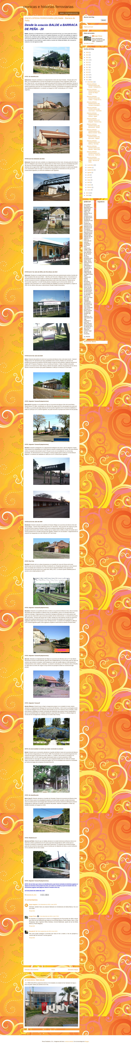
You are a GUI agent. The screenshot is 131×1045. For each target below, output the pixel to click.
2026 (87, 52)
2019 (87, 62)
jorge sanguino (33, 904)
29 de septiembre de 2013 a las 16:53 (47, 931)
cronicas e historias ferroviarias (48, 7)
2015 (87, 70)
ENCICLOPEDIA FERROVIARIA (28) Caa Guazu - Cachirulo (94, 109)
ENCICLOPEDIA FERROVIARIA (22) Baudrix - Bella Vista (93, 148)
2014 (87, 72)
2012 (87, 77)
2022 (87, 57)
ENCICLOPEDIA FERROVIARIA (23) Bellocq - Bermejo (93, 142)
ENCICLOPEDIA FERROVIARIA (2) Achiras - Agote (93, 114)
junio (88, 177)
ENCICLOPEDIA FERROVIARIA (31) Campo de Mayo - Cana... (93, 92)
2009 (87, 195)
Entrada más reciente (31, 969)
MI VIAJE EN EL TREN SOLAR (34, 980)
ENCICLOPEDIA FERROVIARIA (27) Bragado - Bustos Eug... (94, 120)
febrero (89, 187)
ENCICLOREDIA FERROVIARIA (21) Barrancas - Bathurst (93, 153)
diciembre (90, 82)
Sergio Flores (33, 916)
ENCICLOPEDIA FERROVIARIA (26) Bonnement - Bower (93, 126)
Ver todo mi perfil (88, 43)
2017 (87, 67)
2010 (87, 193)
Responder (32, 911)
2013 (87, 74)
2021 (87, 60)
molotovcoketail (69, 1041)
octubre (89, 167)
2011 (87, 79)
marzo (89, 185)
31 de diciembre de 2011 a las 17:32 (48, 916)
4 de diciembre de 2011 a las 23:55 (47, 904)
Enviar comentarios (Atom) (55, 975)
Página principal (88, 27)
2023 (87, 55)
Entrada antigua (73, 969)
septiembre (90, 170)
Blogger (87, 1041)
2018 (87, 65)
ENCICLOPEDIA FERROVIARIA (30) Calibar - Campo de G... (94, 98)
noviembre (90, 165)
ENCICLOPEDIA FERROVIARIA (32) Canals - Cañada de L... (94, 85)
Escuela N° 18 (33, 931)
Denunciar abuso (90, 341)
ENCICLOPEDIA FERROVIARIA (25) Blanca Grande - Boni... (94, 131)
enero (89, 190)
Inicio (53, 969)
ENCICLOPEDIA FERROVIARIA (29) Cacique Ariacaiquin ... (94, 103)
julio (88, 175)
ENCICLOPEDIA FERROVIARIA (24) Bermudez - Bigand (93, 137)
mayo (89, 180)
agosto (89, 172)
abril (88, 182)
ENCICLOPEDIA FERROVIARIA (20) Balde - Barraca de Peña (93, 160)
